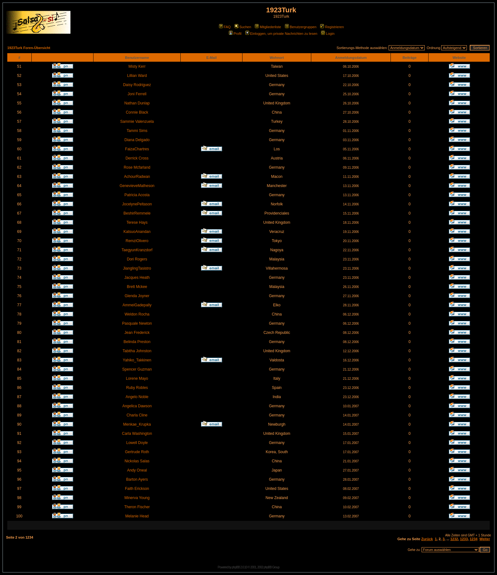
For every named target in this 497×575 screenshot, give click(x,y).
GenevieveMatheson (136, 186)
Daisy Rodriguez (137, 85)
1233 (464, 539)
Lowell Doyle (137, 443)
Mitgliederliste (268, 27)
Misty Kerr (136, 66)
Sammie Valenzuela (137, 121)
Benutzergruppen (300, 27)
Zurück (427, 539)
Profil (235, 33)
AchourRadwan (137, 176)
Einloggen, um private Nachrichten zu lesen (281, 33)
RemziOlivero (137, 241)
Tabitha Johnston (137, 351)
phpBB (236, 567)
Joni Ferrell (137, 94)
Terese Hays (137, 222)
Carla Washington (137, 433)
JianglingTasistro (137, 268)
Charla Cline (136, 415)
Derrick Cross (137, 158)
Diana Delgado (137, 140)
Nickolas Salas (137, 461)
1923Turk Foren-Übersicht (28, 48)
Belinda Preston (137, 342)
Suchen (243, 27)
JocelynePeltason (137, 204)
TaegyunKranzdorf (137, 250)
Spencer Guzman (137, 369)
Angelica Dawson (137, 406)
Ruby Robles (137, 387)
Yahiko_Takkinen (137, 360)
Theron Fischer (137, 507)
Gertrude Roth (137, 452)
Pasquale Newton (137, 323)
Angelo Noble (137, 397)
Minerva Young (137, 498)
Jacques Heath (137, 277)
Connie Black (137, 112)
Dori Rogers (137, 259)
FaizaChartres (137, 149)
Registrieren (332, 27)
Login (327, 33)
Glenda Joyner (137, 296)
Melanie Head (137, 516)
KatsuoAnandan (137, 231)
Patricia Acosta (137, 195)
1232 (454, 539)
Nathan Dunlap (137, 103)
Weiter (485, 539)
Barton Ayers (137, 479)
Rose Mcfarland (137, 167)
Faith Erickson (137, 488)
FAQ (225, 27)
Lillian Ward (137, 75)
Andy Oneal (137, 470)
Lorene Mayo (137, 378)
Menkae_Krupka (137, 424)
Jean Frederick (137, 332)
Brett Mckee (137, 286)
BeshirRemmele (137, 213)
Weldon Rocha (137, 314)
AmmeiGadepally (137, 305)
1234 (473, 539)
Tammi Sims (137, 130)
